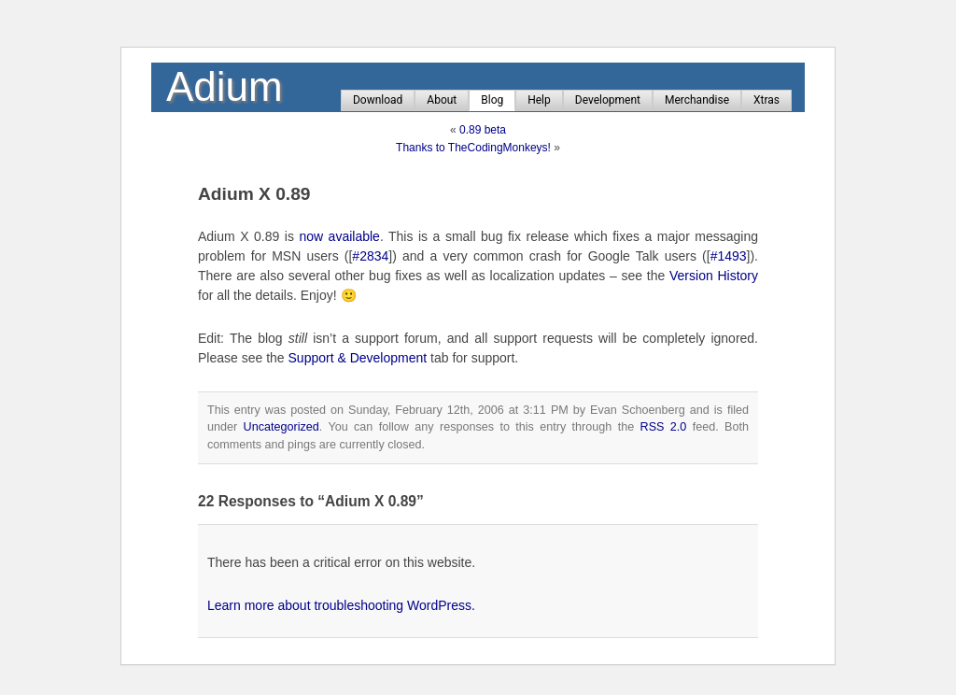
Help (539, 99)
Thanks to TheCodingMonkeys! (473, 147)
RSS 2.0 (663, 426)
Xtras (766, 99)
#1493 (728, 255)
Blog (492, 99)
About (442, 99)
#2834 (370, 255)
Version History (713, 275)
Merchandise (697, 99)
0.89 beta (482, 129)
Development (607, 99)
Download (377, 99)
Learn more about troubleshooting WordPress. (341, 605)
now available (339, 236)
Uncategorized (281, 426)
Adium (224, 86)
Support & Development (358, 357)
